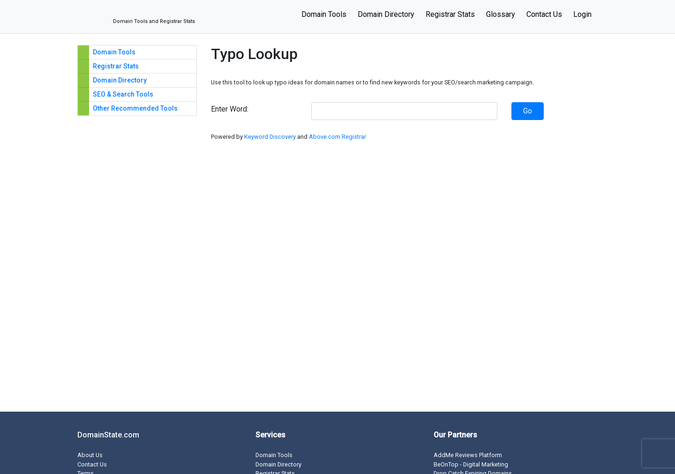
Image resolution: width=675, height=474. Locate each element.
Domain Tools (323, 14)
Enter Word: (229, 109)
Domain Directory (386, 14)
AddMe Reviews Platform (468, 455)
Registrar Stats (450, 14)
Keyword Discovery (270, 136)
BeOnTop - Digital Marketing (471, 464)
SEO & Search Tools (123, 94)
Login (582, 14)
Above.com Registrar (337, 136)
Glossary (500, 14)
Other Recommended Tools (135, 108)
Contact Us (544, 14)
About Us (90, 455)
